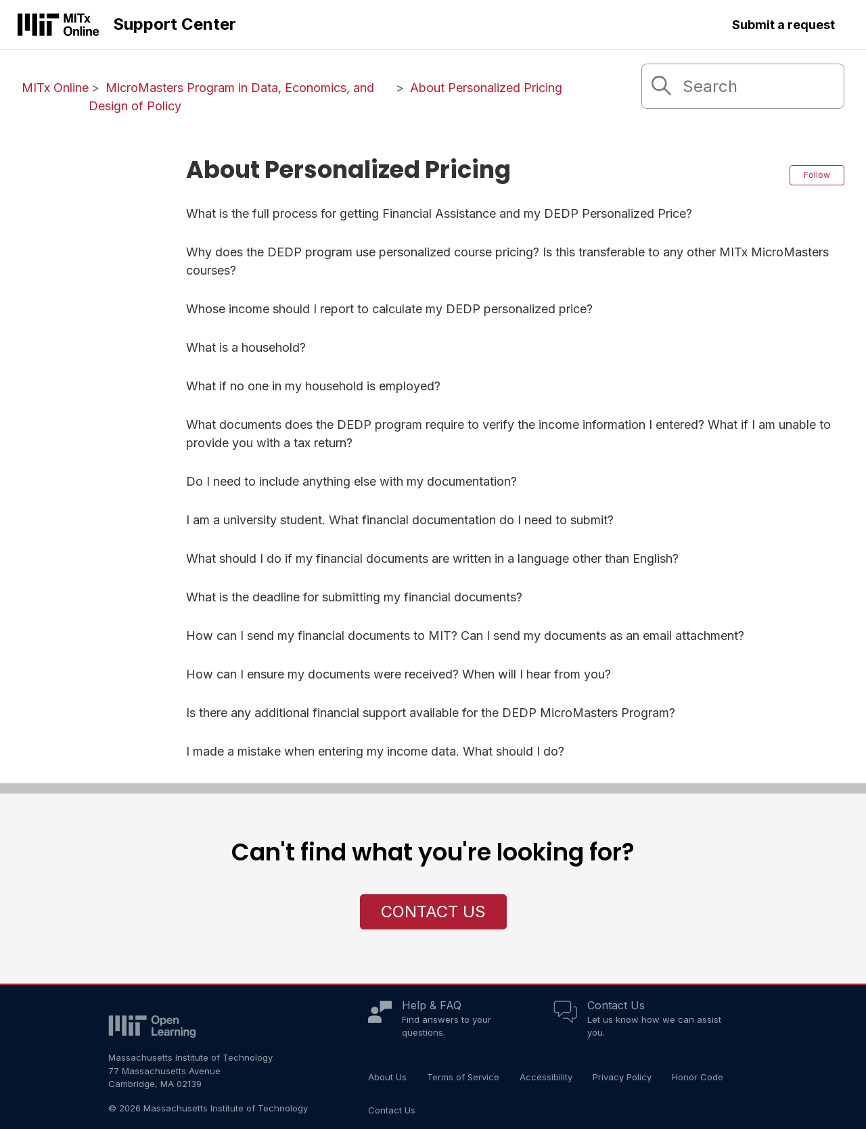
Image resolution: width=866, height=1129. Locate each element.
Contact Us (616, 1005)
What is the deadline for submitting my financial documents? (354, 597)
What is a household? (246, 347)
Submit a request (783, 25)
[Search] (743, 86)
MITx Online (55, 87)
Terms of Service (463, 1077)
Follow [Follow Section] (817, 175)
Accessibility (546, 1077)
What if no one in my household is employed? (313, 386)
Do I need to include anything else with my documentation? (351, 481)
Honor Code (697, 1077)
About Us (387, 1077)
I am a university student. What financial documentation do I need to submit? (400, 520)
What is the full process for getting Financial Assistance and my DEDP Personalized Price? (439, 213)
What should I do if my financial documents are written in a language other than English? (432, 558)
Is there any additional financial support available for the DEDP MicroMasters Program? (430, 713)
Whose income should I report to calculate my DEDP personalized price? (389, 309)
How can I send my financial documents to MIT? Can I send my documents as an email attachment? (465, 635)
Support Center (174, 24)
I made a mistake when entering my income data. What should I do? (375, 751)
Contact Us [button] (433, 911)
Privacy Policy (622, 1077)
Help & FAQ (431, 1005)
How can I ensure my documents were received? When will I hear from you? (398, 674)
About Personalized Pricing (486, 87)
